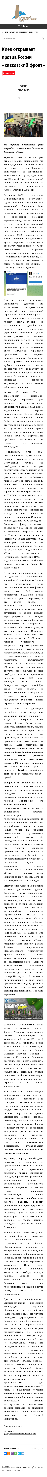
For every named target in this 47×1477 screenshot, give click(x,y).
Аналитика (8, 73)
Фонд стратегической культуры (20, 1433)
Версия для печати (13, 1426)
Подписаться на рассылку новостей (20, 32)
